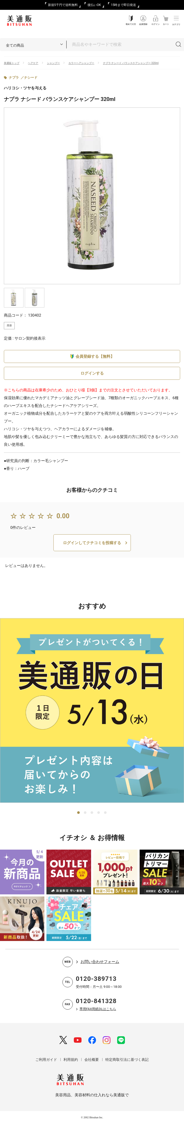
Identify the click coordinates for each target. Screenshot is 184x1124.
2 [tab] (85, 812)
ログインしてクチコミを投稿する (92, 543)
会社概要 (91, 1059)
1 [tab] (78, 812)
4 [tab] (98, 812)
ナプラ (14, 77)
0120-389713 (96, 978)
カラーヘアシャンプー (81, 63)
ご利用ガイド (46, 1059)
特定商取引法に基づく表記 (127, 1059)
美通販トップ (11, 63)
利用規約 (70, 1059)
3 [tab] (92, 812)
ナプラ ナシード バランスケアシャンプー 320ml (131, 63)
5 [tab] (105, 812)
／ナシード (29, 77)
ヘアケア (33, 63)
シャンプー (53, 63)
